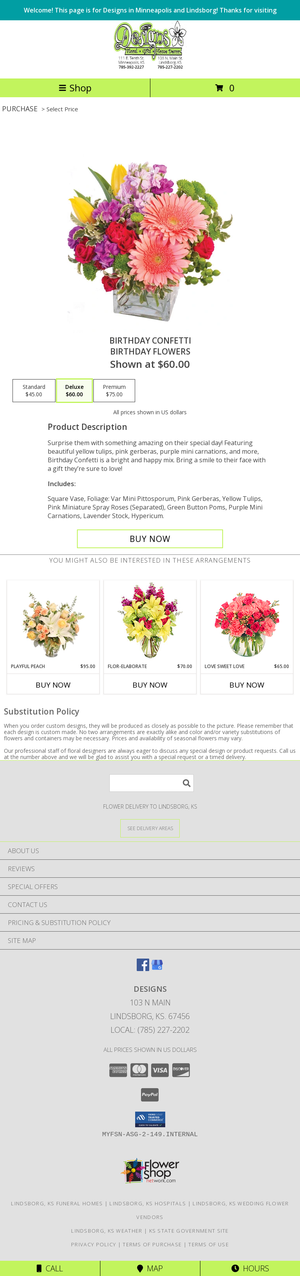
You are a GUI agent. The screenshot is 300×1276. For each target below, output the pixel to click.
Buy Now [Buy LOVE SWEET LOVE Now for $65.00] (246, 685)
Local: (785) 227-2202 (150, 1030)
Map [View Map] (150, 1268)
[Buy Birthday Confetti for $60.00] (150, 538)
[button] (150, 1119)
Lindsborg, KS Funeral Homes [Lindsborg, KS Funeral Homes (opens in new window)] (57, 1203)
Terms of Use (208, 1244)
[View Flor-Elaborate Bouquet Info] (150, 621)
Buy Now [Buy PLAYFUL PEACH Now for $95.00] (53, 685)
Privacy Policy (93, 1244)
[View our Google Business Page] (157, 968)
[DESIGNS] (149, 67)
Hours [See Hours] (250, 1268)
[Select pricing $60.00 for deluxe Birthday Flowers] (74, 391)
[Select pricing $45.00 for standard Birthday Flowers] (34, 391)
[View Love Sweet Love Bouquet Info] (247, 621)
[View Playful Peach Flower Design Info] (53, 621)
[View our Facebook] (143, 968)
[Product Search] (151, 783)
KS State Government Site (189, 1230)
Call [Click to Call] (50, 1268)
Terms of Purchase (152, 1244)
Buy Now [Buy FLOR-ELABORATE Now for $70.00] (150, 685)
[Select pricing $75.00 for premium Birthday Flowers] (114, 391)
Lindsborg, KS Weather (106, 1230)
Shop (75, 87)
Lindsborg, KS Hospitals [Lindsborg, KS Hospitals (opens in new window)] (147, 1203)
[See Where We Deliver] (150, 828)
